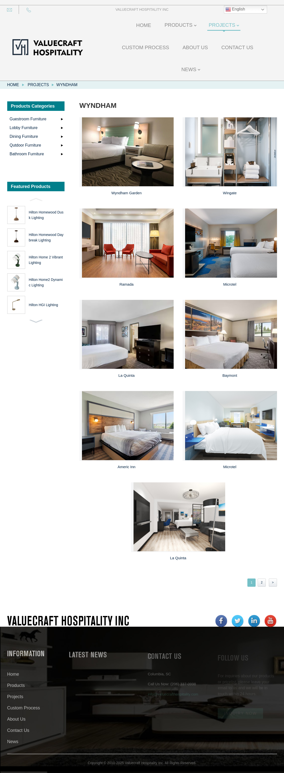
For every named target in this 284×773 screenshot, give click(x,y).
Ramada (126, 284)
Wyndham (66, 85)
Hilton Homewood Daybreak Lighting (46, 237)
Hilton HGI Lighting (43, 305)
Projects (38, 85)
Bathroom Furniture (27, 154)
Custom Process (23, 712)
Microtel (229, 284)
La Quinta (126, 375)
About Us (16, 724)
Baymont (229, 375)
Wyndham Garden (126, 193)
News (12, 746)
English (235, 9)
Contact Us (18, 735)
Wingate (230, 193)
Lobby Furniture (24, 128)
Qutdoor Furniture (25, 145)
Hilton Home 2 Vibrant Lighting (46, 260)
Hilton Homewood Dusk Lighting (46, 215)
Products (16, 690)
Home (13, 85)
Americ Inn (127, 467)
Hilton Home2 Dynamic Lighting (46, 282)
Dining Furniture (24, 136)
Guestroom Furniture (28, 119)
